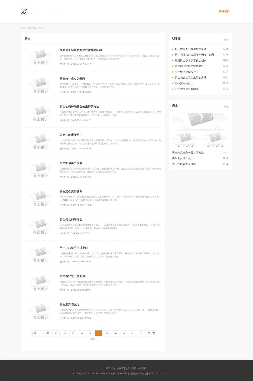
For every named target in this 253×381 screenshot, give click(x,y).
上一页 (45, 333)
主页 (23, 28)
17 (90, 333)
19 (107, 333)
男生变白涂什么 (184, 83)
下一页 (151, 333)
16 (81, 333)
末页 (93, 339)
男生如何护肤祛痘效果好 (189, 66)
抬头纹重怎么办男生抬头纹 (190, 49)
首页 (33, 333)
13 (56, 333)
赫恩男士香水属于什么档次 (190, 60)
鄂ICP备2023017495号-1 (167, 374)
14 (64, 333)
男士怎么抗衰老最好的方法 (190, 77)
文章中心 (32, 28)
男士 (40, 28)
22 (132, 333)
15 (73, 333)
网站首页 (224, 11)
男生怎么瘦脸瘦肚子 (187, 72)
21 (123, 333)
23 (141, 333)
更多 (226, 40)
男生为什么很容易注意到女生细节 (194, 55)
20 (115, 333)
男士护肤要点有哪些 (187, 89)
